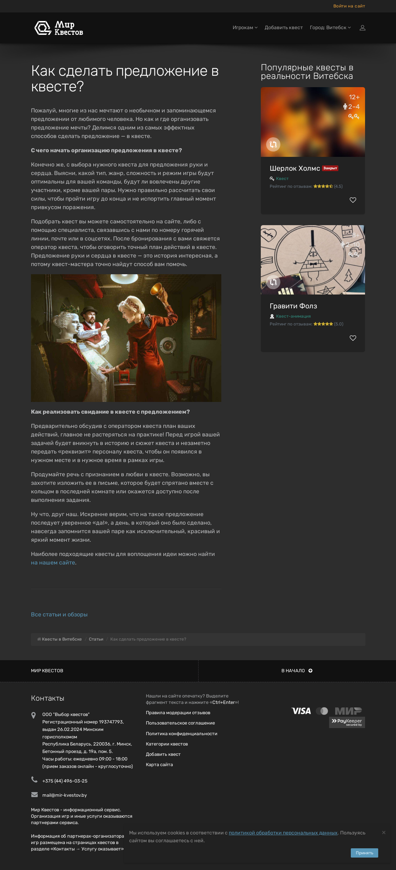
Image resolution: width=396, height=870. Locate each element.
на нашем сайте (53, 562)
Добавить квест (284, 28)
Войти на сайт (349, 6)
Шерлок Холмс (295, 168)
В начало (296, 670)
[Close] (384, 832)
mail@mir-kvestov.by (64, 795)
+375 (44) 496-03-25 (65, 781)
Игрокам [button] (245, 28)
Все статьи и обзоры (59, 614)
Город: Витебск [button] (330, 28)
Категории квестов (167, 744)
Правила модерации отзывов (178, 712)
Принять (364, 852)
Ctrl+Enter (223, 702)
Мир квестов (47, 670)
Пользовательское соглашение (180, 723)
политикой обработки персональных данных (283, 833)
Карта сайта (159, 764)
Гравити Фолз (293, 306)
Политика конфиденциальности (181, 733)
